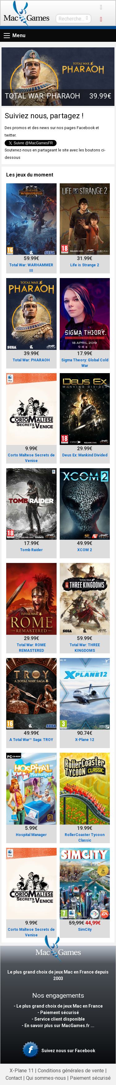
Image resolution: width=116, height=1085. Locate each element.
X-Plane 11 (22, 1071)
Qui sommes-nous (46, 1078)
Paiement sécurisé (90, 1078)
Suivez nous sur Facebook (58, 1051)
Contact (14, 1078)
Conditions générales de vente (71, 1071)
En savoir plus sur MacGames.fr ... (59, 1025)
